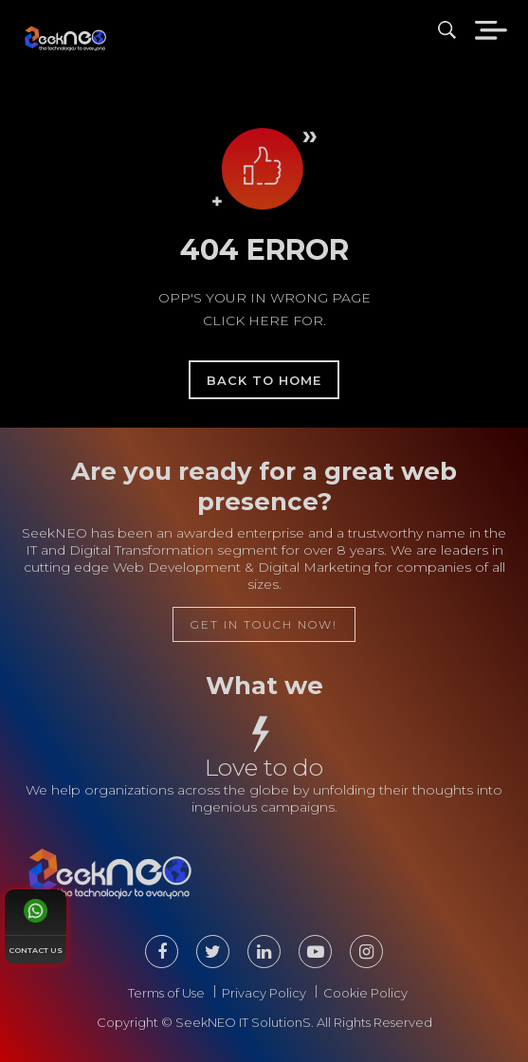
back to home (264, 380)
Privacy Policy (264, 992)
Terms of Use (166, 992)
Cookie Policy (365, 992)
